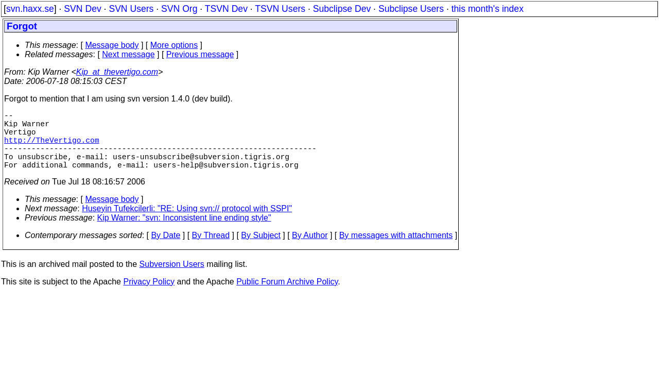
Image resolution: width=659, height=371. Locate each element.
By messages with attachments (396, 249)
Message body (111, 45)
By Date (165, 249)
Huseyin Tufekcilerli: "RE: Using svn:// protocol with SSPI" (187, 222)
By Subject (260, 249)
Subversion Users (172, 278)
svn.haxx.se (30, 9)
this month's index (488, 9)
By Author (309, 249)
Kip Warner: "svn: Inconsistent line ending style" (184, 232)
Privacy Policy (149, 296)
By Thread (211, 249)
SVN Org (179, 9)
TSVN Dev (226, 9)
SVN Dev (82, 9)
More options (174, 45)
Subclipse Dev (342, 9)
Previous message (200, 54)
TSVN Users (280, 9)
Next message (128, 54)
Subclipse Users (411, 9)
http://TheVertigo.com (51, 148)
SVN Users (131, 9)
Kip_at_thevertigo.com (117, 72)
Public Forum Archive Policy (287, 296)
